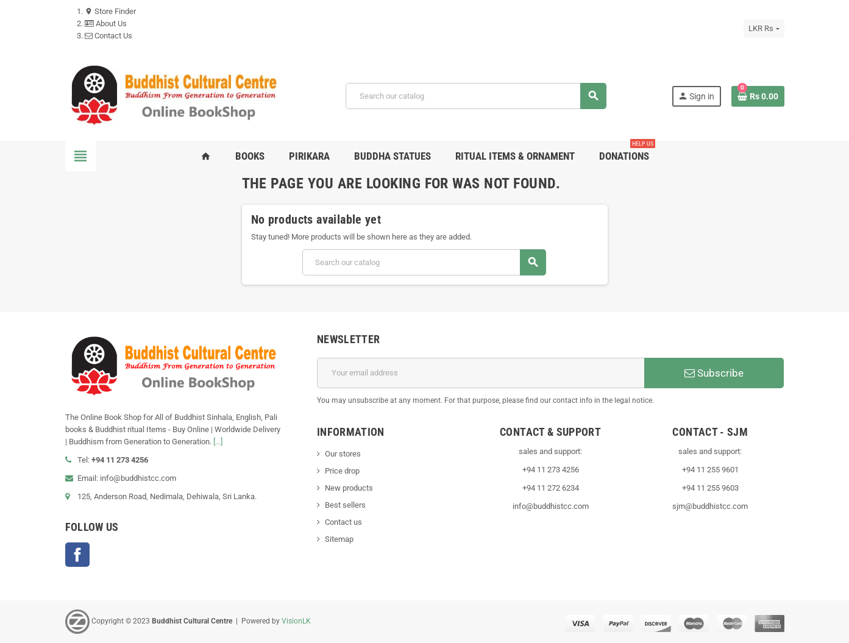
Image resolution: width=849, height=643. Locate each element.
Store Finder (110, 11)
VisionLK (296, 621)
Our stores (343, 453)
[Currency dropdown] (764, 29)
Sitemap (339, 539)
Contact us (343, 522)
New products (349, 487)
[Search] (476, 96)
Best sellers (345, 505)
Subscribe (714, 373)
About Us (106, 23)
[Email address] (480, 373)
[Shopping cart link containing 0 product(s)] (757, 96)
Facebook (77, 554)
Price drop (342, 470)
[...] (217, 441)
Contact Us (108, 35)
